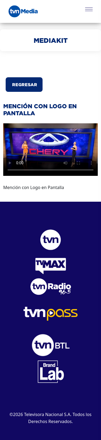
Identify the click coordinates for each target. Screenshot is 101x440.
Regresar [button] (24, 84)
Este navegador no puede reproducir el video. (50, 149)
